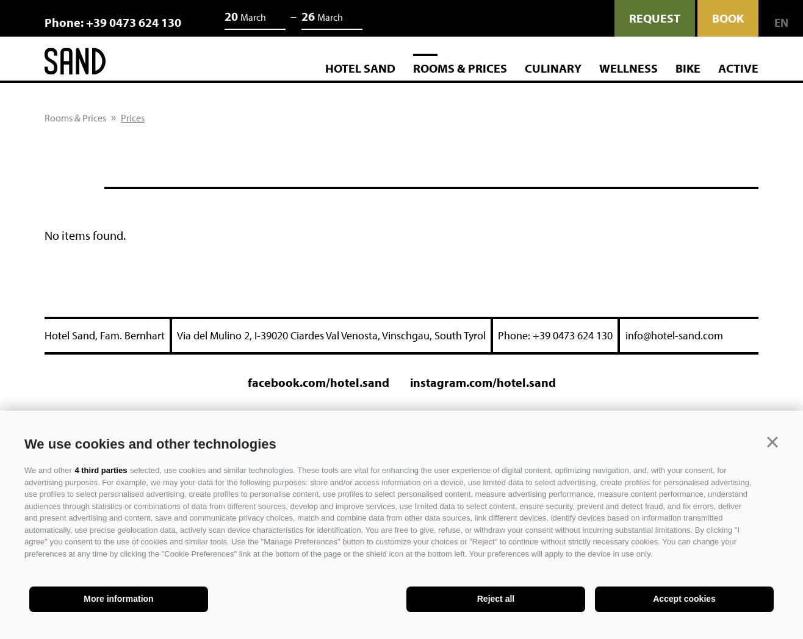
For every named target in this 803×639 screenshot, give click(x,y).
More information (118, 599)
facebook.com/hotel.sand (318, 382)
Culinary (553, 68)
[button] (772, 442)
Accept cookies (684, 599)
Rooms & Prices (460, 68)
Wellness (628, 68)
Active (738, 68)
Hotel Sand (360, 68)
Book (728, 18)
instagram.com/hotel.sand (483, 382)
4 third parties (100, 470)
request (654, 18)
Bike (687, 68)
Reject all (495, 599)
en (781, 23)
